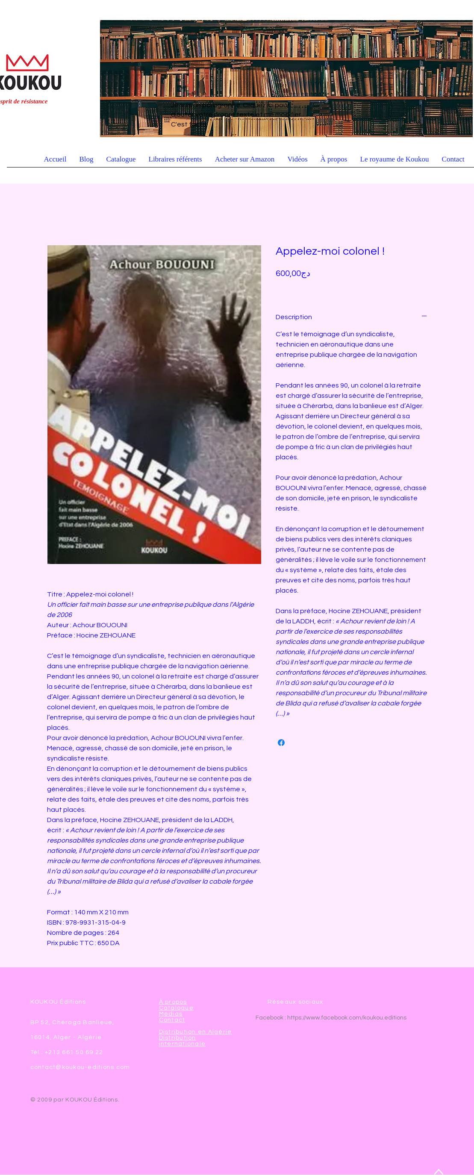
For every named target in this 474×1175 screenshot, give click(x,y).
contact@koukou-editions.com (80, 1067)
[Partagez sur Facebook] (281, 742)
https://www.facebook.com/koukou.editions (346, 1018)
